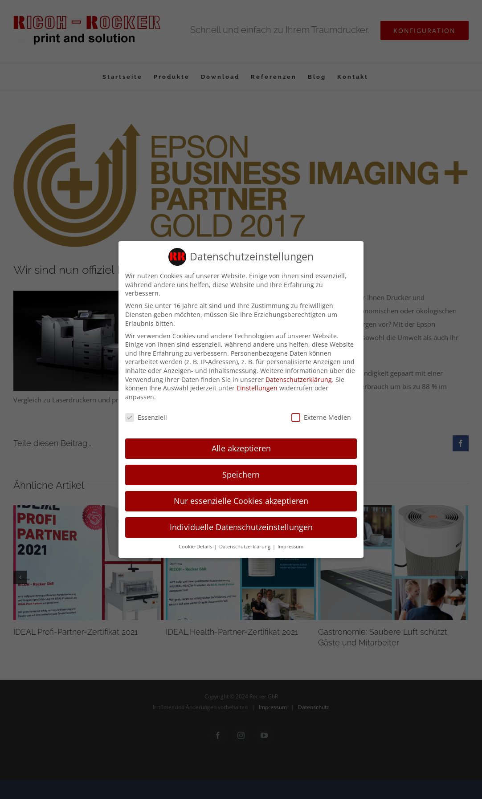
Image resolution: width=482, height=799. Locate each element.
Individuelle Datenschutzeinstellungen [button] (241, 526)
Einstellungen (257, 386)
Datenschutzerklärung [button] (245, 545)
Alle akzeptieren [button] (241, 447)
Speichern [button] (241, 473)
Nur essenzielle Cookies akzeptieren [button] (241, 500)
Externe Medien (321, 416)
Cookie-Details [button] (196, 545)
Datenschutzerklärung (299, 378)
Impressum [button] (290, 545)
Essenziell (146, 416)
